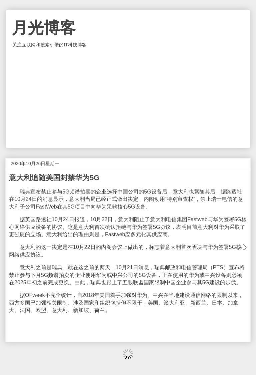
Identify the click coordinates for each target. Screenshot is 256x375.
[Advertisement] (128, 98)
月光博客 (44, 28)
